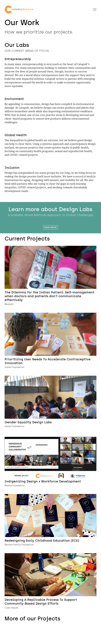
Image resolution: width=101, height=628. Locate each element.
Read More (50, 227)
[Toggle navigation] (94, 9)
